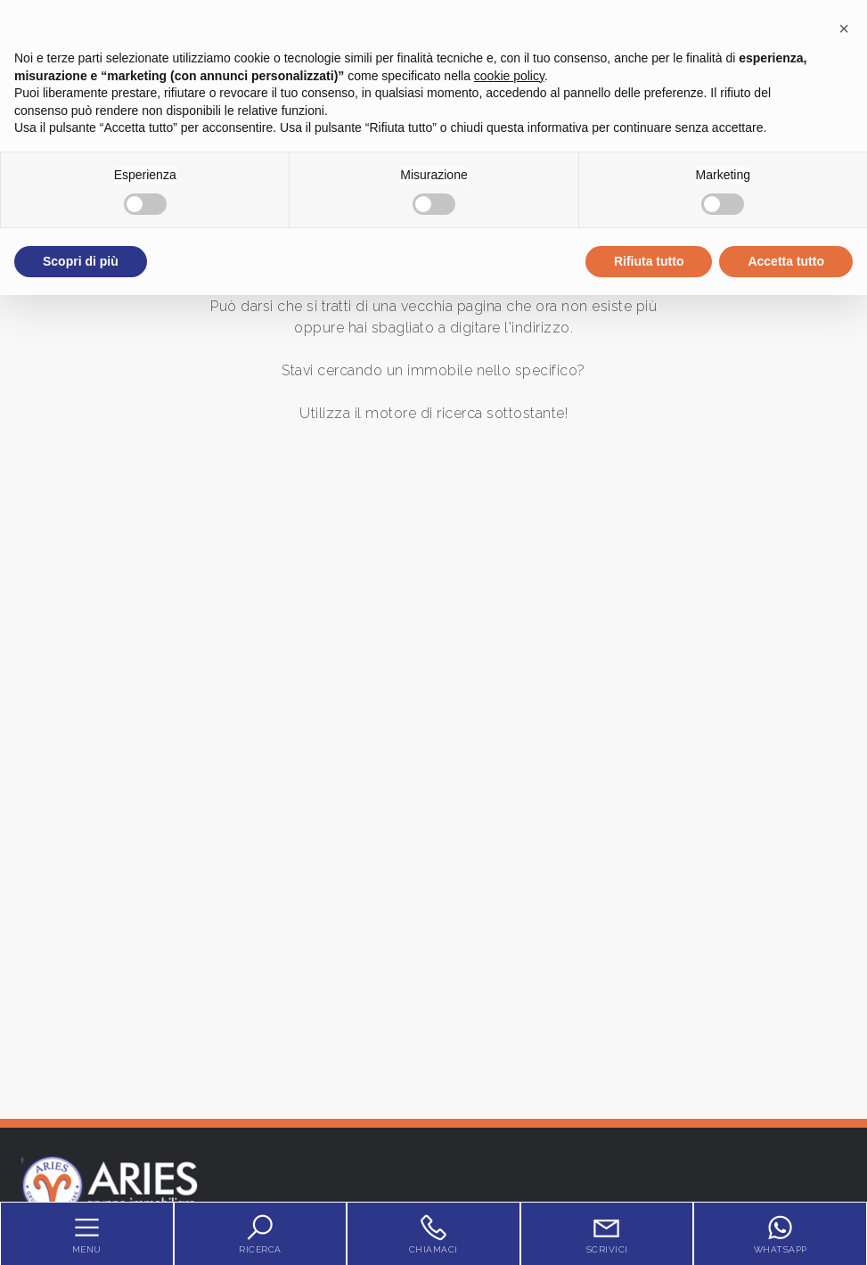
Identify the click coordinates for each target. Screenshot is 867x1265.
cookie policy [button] (509, 76)
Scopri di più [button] (81, 261)
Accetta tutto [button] (786, 261)
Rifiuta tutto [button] (649, 261)
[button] (844, 28)
